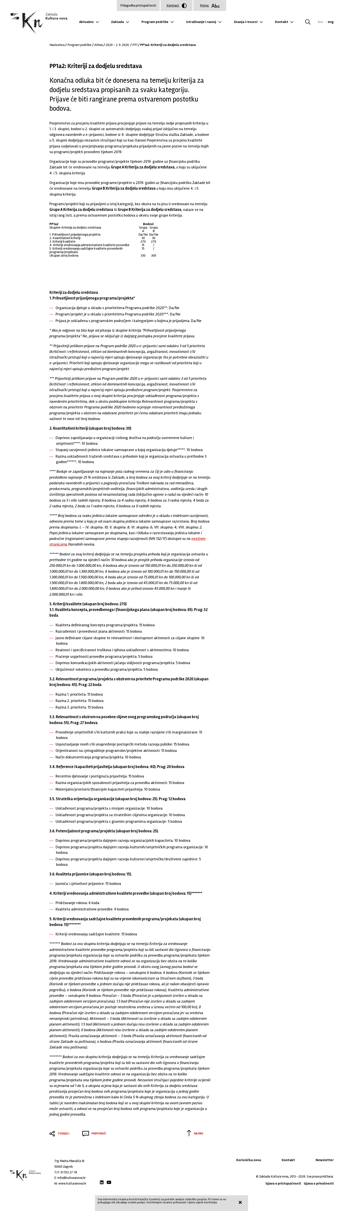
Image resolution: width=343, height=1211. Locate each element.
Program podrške (155, 22)
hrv (320, 22)
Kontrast (176, 5)
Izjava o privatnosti (319, 1183)
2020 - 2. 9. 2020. (118, 45)
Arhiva (98, 45)
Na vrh (198, 1133)
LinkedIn (102, 1182)
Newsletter (325, 1160)
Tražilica (310, 21)
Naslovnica (57, 45)
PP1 (134, 45)
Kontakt (281, 22)
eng (331, 22)
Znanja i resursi (245, 22)
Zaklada (117, 22)
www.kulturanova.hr (72, 1183)
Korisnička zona (248, 1160)
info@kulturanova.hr (72, 1178)
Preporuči (98, 1133)
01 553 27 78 (69, 1172)
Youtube (109, 1182)
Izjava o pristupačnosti (283, 1183)
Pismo (210, 5)
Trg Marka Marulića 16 (69, 1161)
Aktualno (86, 22)
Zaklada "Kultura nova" (38, 23)
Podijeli (63, 1133)
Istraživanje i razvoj (201, 22)
